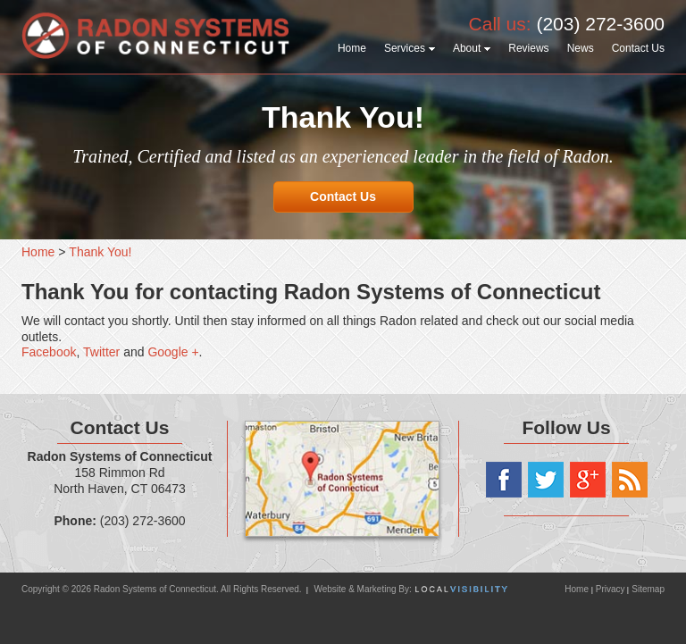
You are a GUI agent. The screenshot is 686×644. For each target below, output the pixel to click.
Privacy (610, 589)
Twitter (101, 352)
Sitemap (648, 589)
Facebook (48, 352)
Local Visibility (461, 589)
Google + (172, 352)
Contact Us (343, 196)
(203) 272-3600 (600, 23)
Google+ (588, 480)
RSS (630, 480)
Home (577, 589)
